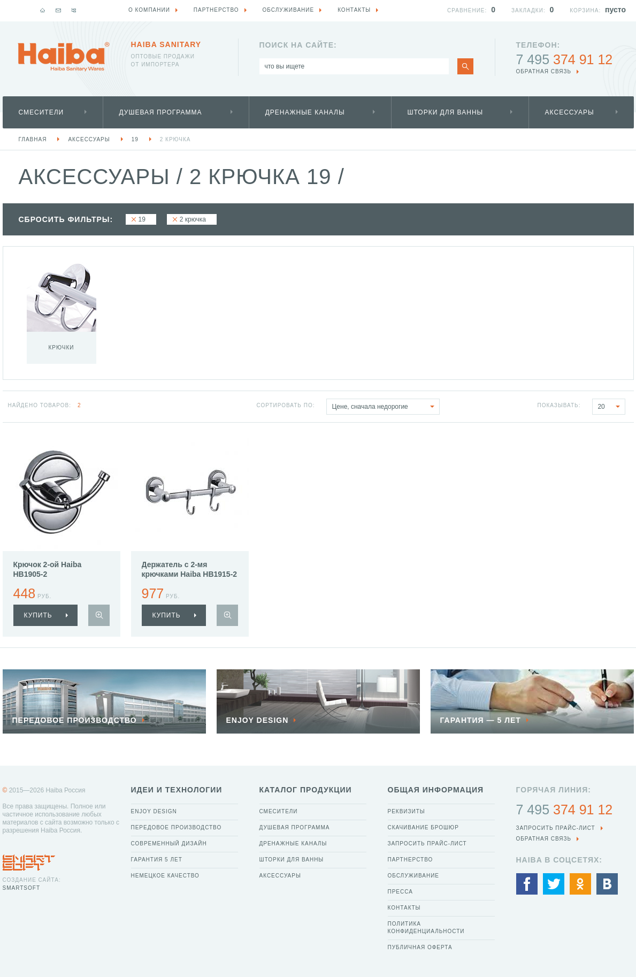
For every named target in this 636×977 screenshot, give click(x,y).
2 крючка (175, 139)
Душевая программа (160, 112)
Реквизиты (406, 811)
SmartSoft (21, 888)
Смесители (41, 112)
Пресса (400, 892)
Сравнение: (467, 10)
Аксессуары (569, 112)
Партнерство (410, 859)
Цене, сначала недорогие (385, 406)
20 (611, 406)
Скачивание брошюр (423, 827)
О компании (149, 10)
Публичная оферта (420, 947)
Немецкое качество (165, 876)
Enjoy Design (154, 811)
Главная (33, 139)
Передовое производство (176, 827)
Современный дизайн (169, 843)
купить (38, 615)
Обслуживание (414, 876)
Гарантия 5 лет (156, 859)
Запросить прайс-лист (427, 843)
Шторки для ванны (446, 112)
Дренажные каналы (305, 112)
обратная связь (544, 71)
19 (135, 139)
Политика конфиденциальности (426, 927)
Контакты (404, 908)
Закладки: (528, 10)
